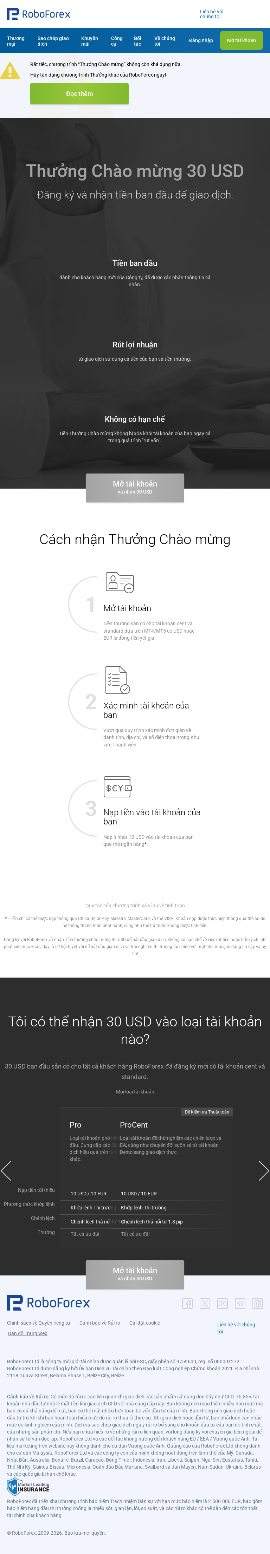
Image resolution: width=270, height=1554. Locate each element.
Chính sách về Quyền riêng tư (38, 1323)
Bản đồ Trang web (27, 1333)
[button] (38, 14)
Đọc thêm (79, 93)
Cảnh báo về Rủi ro (99, 1323)
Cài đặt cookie (144, 1323)
